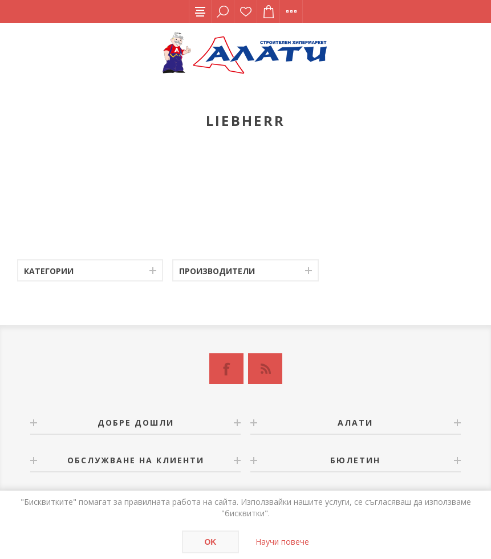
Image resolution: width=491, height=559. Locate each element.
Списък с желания (245, 11)
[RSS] (265, 368)
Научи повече (282, 541)
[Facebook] (226, 368)
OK (210, 541)
